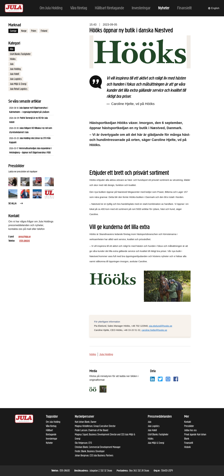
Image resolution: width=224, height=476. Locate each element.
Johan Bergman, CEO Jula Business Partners (94, 455)
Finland (44, 30)
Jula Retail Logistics (18, 89)
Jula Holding (15, 69)
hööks (92, 354)
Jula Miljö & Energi (18, 84)
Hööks (13, 59)
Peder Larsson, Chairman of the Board (91, 430)
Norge (23, 30)
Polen (33, 30)
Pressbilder (189, 426)
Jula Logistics (16, 79)
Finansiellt (188, 442)
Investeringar (51, 438)
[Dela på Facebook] (175, 378)
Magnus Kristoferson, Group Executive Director (95, 426)
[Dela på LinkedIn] (152, 378)
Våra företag (51, 426)
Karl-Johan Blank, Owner (85, 421)
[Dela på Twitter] (160, 378)
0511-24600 (24, 240)
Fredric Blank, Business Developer (90, 451)
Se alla (15, 203)
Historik (187, 447)
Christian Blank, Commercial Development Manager (97, 447)
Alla (11, 49)
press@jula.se (25, 236)
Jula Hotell (14, 74)
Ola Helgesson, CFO (83, 442)
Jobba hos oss (190, 430)
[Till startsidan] (14, 8)
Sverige (13, 30)
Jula (11, 64)
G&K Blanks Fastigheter (20, 54)
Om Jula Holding (53, 421)
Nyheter (49, 442)
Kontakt (187, 421)
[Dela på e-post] (168, 378)
